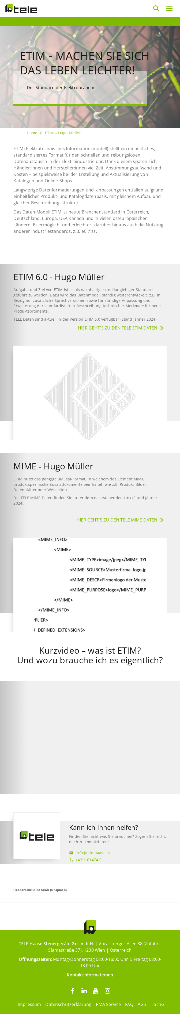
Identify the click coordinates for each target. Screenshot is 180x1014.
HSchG (157, 1004)
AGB (142, 1004)
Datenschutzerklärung (68, 1004)
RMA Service (108, 1004)
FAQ (129, 1004)
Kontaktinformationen (90, 975)
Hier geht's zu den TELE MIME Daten (117, 520)
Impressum (29, 1004)
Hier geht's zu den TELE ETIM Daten (117, 328)
